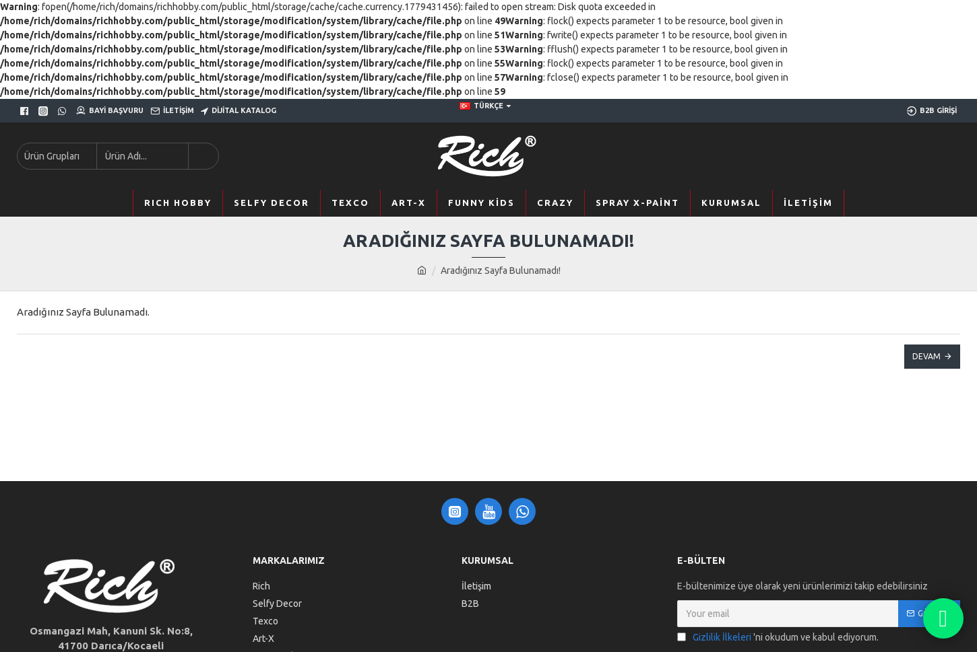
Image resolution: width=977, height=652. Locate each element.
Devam (926, 356)
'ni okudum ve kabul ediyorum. (778, 637)
